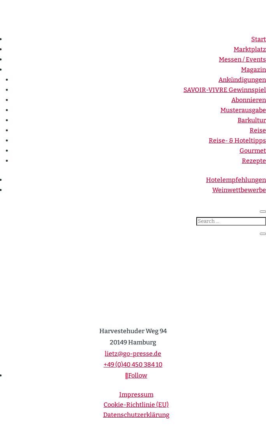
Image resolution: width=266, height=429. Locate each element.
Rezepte (254, 160)
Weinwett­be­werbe (239, 190)
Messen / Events (242, 59)
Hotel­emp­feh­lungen (236, 180)
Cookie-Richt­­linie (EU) (136, 404)
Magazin (253, 69)
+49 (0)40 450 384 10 (133, 364)
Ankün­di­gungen (242, 79)
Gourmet (253, 150)
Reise (258, 130)
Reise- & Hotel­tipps (237, 140)
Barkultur (252, 120)
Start (258, 39)
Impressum (136, 394)
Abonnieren (248, 100)
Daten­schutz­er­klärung (136, 414)
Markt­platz (250, 49)
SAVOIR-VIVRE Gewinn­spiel (224, 90)
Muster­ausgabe (243, 110)
